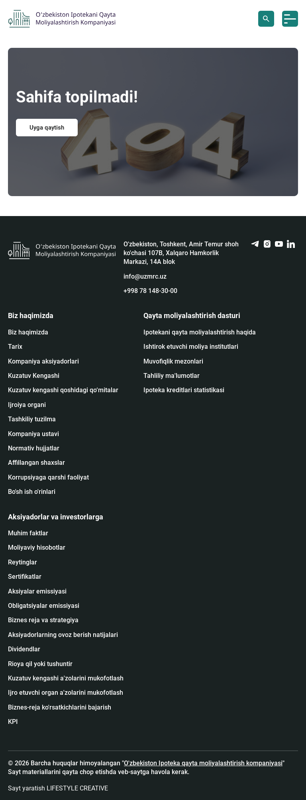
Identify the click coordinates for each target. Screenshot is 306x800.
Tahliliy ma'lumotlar (171, 375)
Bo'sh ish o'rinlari (31, 491)
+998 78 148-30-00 (150, 291)
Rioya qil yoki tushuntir (40, 664)
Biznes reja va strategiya (43, 620)
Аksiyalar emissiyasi (37, 591)
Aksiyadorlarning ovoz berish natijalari (63, 635)
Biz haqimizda (28, 332)
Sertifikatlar (24, 576)
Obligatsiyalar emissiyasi (43, 605)
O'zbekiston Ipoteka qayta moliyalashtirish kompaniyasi (203, 763)
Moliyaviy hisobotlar (36, 547)
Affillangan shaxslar (36, 462)
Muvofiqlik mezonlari (173, 361)
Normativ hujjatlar (33, 448)
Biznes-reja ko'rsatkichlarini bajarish (59, 707)
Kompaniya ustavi (33, 434)
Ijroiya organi (27, 405)
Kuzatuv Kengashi (33, 375)
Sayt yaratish (58, 788)
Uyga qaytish (46, 127)
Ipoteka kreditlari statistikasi (183, 390)
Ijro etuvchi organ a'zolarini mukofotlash (65, 692)
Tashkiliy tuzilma (32, 419)
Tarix (15, 346)
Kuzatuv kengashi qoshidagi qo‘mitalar (63, 390)
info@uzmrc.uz (145, 276)
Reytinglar (22, 562)
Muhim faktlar (28, 533)
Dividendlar (24, 649)
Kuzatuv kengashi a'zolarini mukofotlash (66, 678)
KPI (13, 721)
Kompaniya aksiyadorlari (43, 361)
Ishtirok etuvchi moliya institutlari (190, 346)
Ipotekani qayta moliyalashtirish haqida (199, 332)
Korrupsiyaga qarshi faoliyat (48, 477)
